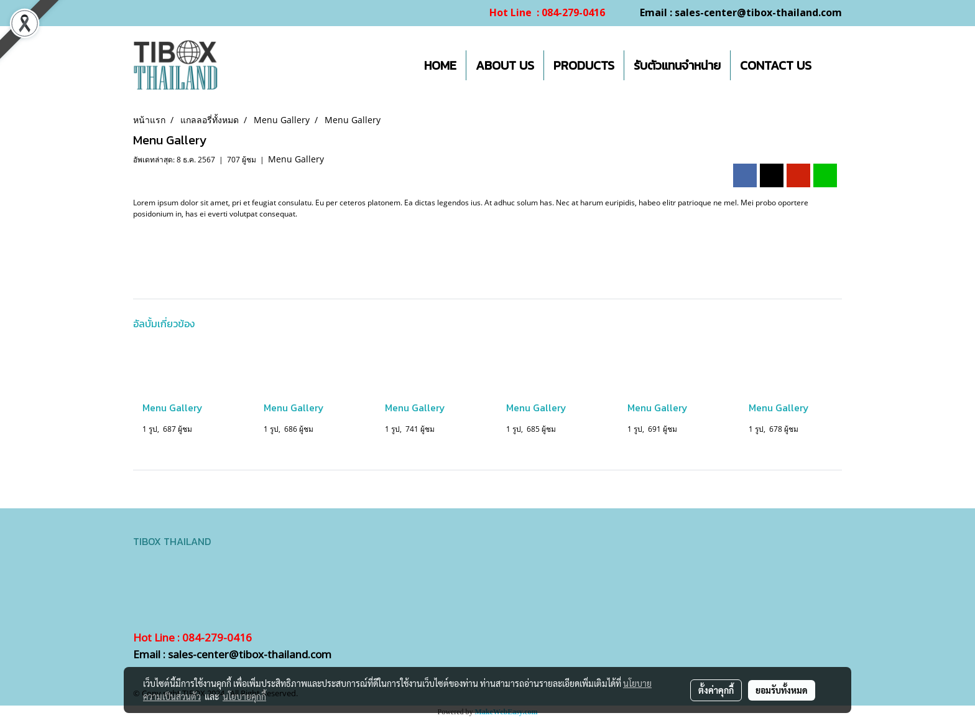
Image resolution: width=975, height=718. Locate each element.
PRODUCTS (583, 65)
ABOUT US (505, 65)
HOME (440, 65)
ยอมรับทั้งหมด (782, 690)
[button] (832, 65)
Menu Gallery (296, 159)
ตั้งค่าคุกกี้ (716, 690)
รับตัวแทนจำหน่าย (677, 65)
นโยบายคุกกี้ (244, 696)
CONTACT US (775, 65)
